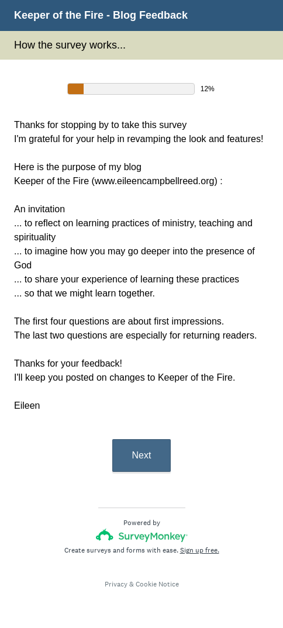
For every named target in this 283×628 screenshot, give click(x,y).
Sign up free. (199, 550)
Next (141, 455)
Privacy (116, 584)
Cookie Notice (157, 584)
